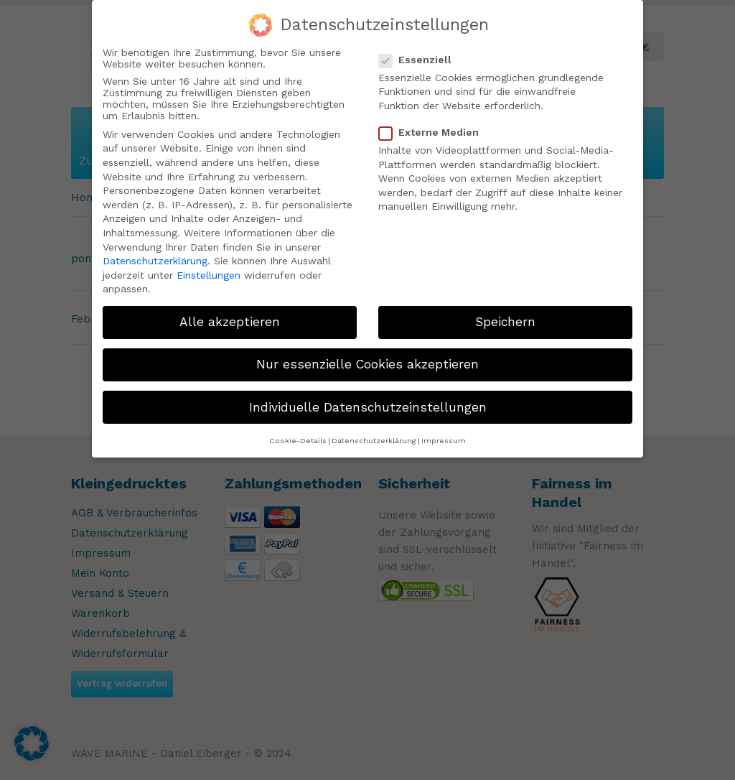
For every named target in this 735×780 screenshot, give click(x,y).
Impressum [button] (443, 440)
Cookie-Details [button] (298, 440)
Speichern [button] (505, 322)
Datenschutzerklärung (155, 260)
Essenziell (421, 59)
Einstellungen (208, 275)
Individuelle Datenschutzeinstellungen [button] (368, 406)
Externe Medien (434, 132)
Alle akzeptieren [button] (229, 322)
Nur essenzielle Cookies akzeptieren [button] (367, 364)
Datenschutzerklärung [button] (374, 440)
